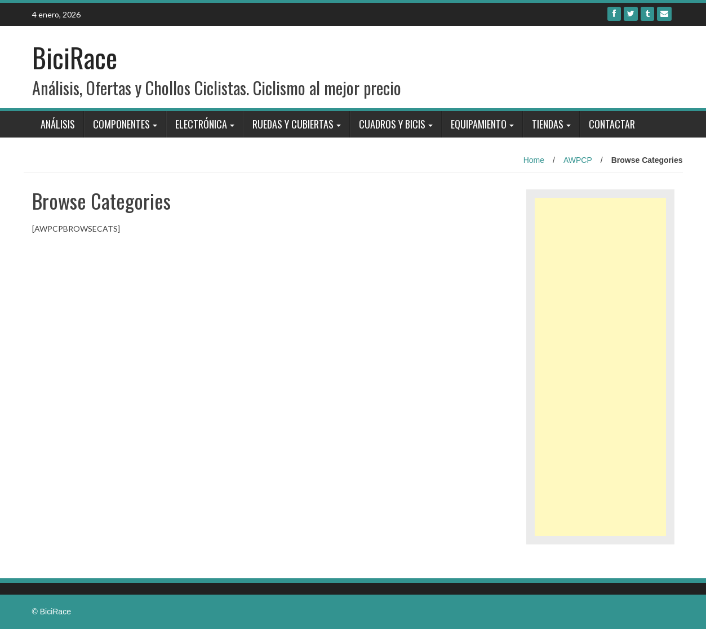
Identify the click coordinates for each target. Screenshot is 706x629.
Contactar (612, 124)
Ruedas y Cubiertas (293, 124)
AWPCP (577, 160)
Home (533, 160)
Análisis (58, 124)
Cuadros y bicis (392, 124)
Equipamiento (479, 124)
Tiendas (547, 124)
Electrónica (201, 124)
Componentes (121, 124)
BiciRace (74, 57)
